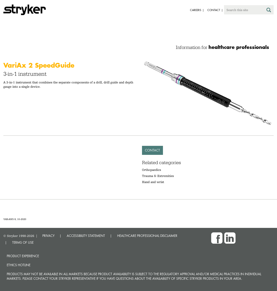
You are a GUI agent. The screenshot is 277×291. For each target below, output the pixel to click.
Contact (152, 150)
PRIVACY (48, 236)
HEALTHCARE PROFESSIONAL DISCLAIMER (147, 236)
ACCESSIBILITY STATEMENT (86, 236)
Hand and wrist (153, 182)
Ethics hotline (18, 265)
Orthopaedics (151, 170)
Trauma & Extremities (158, 176)
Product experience (23, 256)
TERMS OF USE (23, 242)
